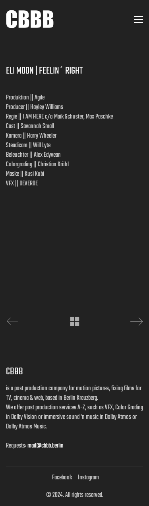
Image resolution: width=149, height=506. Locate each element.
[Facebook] (62, 478)
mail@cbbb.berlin (45, 446)
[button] (138, 19)
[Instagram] (88, 478)
